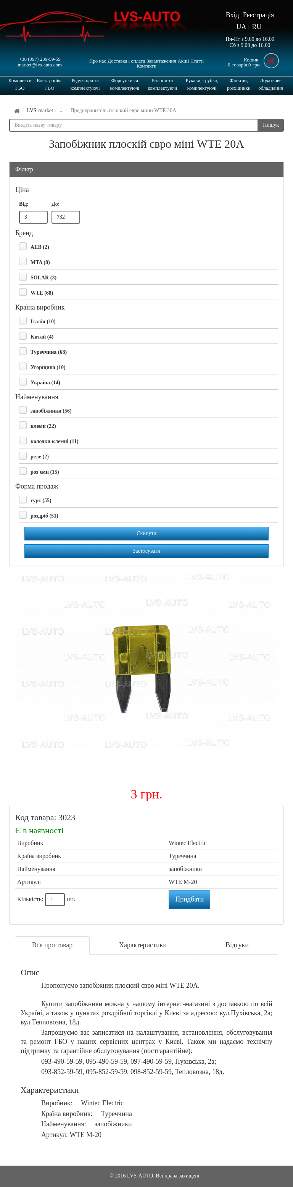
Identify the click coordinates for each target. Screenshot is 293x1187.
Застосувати (146, 551)
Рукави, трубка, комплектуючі (201, 84)
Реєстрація (258, 15)
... (62, 110)
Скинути (146, 533)
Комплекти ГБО (20, 84)
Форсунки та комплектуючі (124, 84)
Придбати (189, 899)
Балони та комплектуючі (162, 84)
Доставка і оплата (126, 61)
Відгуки (237, 945)
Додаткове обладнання (270, 84)
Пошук (271, 125)
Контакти (146, 66)
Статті (197, 61)
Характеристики (143, 945)
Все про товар (52, 945)
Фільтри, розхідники (239, 84)
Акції (183, 61)
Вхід (232, 15)
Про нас (97, 61)
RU (256, 27)
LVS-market (40, 110)
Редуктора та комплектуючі (85, 84)
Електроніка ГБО (50, 84)
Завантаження (161, 61)
